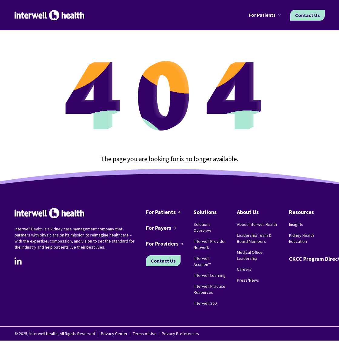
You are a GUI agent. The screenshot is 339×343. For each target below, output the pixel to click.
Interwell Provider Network (210, 244)
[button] (266, 15)
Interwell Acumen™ (202, 261)
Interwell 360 (205, 303)
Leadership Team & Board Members (254, 238)
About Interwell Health (257, 224)
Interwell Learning (210, 275)
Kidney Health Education (301, 238)
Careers (244, 269)
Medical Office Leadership (250, 255)
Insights (296, 224)
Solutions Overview (202, 227)
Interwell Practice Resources (209, 289)
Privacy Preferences (180, 333)
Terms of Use (145, 333)
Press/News (248, 280)
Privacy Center (114, 333)
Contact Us (307, 15)
